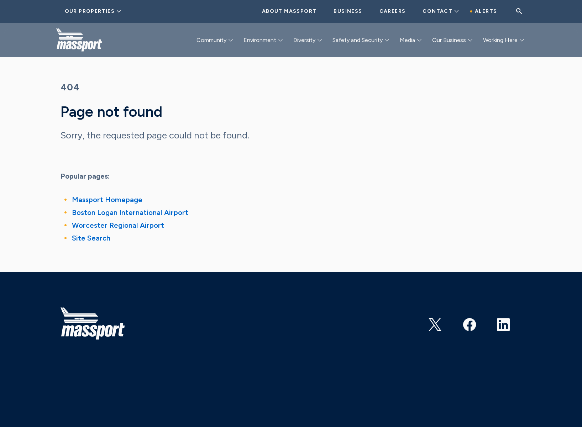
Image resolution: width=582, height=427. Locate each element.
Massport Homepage (107, 199)
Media (407, 40)
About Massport (289, 11)
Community (211, 40)
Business (348, 11)
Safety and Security (357, 40)
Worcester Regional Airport (118, 225)
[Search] (519, 11)
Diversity (304, 40)
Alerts (486, 11)
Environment (259, 40)
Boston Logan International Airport (130, 212)
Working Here (500, 40)
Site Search (91, 238)
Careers (392, 11)
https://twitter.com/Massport (436, 322)
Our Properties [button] (90, 11)
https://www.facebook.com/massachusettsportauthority (470, 322)
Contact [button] (437, 11)
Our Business (449, 40)
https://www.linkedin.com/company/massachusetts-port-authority (504, 322)
